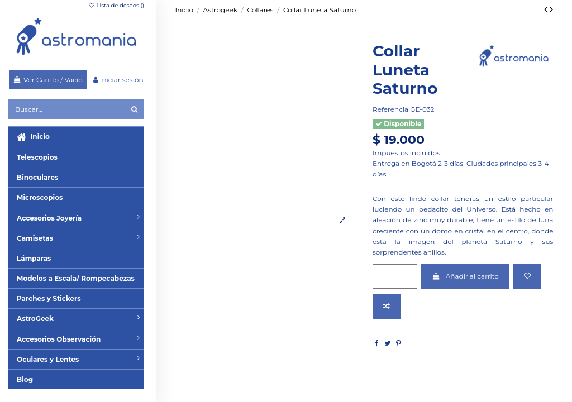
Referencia (390, 109)
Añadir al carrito (465, 276)
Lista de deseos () (116, 5)
